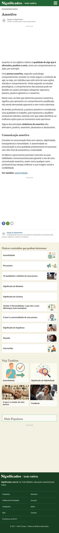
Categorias (6, 507)
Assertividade (30, 255)
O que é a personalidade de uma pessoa (30, 317)
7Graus (23, 526)
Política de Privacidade (10, 500)
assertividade (21, 173)
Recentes (34, 494)
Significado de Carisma (13, 297)
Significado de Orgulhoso (30, 327)
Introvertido (30, 348)
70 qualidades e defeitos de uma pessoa (30, 276)
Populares (6, 494)
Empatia (30, 338)
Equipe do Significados (15, 233)
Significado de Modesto (13, 286)
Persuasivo (30, 265)
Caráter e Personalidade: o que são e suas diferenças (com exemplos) (30, 307)
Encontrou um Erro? (9, 519)
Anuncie (34, 500)
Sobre (33, 507)
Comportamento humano (10, 9)
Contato (34, 513)
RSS (3, 513)
